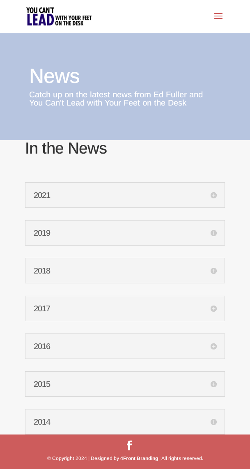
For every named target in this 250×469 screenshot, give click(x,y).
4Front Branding (139, 458)
